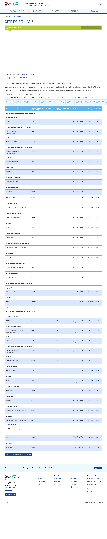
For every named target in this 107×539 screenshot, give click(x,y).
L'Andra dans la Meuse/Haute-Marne (93, 485)
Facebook (76, 487)
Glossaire (40, 487)
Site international (92, 488)
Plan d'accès (8, 489)
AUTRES (90, 197)
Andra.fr (6, 501)
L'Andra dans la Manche (94, 481)
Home (6, 16)
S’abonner (98, 468)
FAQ (39, 484)
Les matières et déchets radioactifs (17, 11)
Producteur (57, 478)
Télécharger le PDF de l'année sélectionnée (18, 454)
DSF (97, 197)
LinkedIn (75, 478)
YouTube (75, 484)
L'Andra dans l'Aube (93, 478)
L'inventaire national (37, 11)
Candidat (57, 481)
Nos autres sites (91, 491)
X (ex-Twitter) (76, 481)
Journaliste (57, 484)
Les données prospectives (74, 11)
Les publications (94, 11)
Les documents (42, 481)
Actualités (41, 478)
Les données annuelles (56, 11)
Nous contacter (10, 494)
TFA (89, 121)
